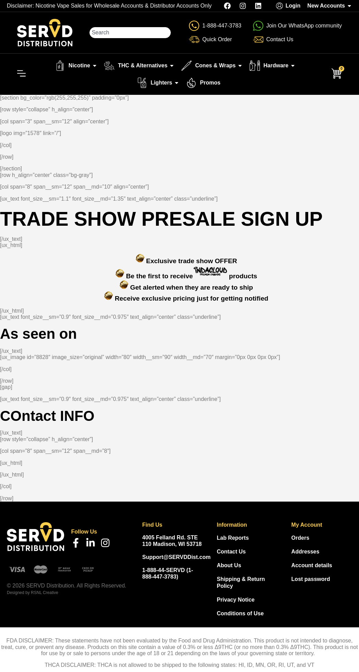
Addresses (305, 552)
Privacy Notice (235, 600)
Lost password (310, 579)
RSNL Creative (44, 592)
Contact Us (231, 552)
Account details (311, 565)
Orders (300, 538)
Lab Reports (233, 538)
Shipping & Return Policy (241, 582)
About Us (229, 565)
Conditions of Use (240, 613)
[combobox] (130, 32)
